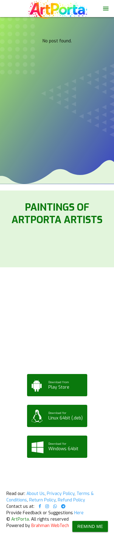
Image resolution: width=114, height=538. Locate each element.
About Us (35, 494)
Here (79, 513)
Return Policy (42, 500)
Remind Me (90, 526)
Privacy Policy (60, 494)
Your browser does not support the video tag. (57, 28)
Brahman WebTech (50, 526)
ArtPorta (20, 519)
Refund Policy (71, 500)
